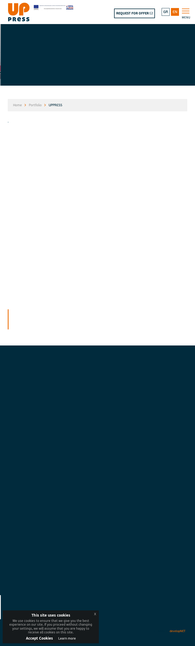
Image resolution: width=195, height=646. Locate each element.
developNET (177, 631)
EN (175, 12)
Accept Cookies (39, 638)
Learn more (67, 639)
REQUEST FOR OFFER (134, 13)
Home (17, 105)
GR (165, 12)
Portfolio (35, 105)
